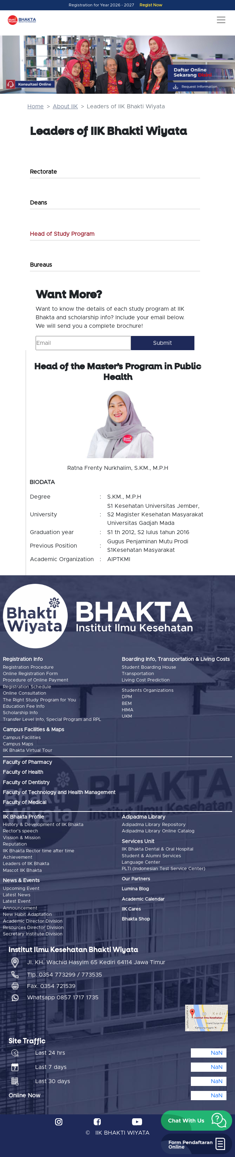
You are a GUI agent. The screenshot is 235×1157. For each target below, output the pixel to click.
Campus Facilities (22, 737)
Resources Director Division (33, 927)
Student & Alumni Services (151, 856)
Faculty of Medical (24, 802)
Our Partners (136, 879)
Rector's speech (20, 831)
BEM (127, 703)
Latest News (16, 895)
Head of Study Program (62, 234)
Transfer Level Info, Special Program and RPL (52, 719)
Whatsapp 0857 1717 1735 (63, 997)
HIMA (128, 710)
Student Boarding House (149, 667)
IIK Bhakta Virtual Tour (27, 750)
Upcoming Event (21, 888)
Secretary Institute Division (33, 934)
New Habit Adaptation (27, 914)
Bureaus (41, 265)
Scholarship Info (20, 713)
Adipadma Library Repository (154, 824)
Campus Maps (18, 744)
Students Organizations (147, 690)
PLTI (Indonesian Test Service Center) (163, 869)
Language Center (141, 862)
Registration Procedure (28, 667)
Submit (162, 343)
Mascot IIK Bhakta (22, 870)
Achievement (17, 857)
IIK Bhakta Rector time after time (38, 851)
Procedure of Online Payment (35, 680)
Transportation (138, 674)
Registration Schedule (27, 687)
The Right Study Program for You (39, 700)
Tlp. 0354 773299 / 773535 (64, 975)
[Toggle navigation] (221, 20)
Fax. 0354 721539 (51, 986)
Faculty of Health (23, 772)
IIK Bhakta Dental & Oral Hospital (157, 849)
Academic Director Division (33, 921)
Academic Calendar (143, 899)
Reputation (15, 844)
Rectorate (43, 172)
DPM (127, 697)
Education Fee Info (24, 706)
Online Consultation (24, 693)
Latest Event (17, 901)
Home (35, 106)
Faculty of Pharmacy (27, 762)
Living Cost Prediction (146, 680)
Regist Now (151, 5)
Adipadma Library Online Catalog (158, 831)
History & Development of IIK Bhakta (43, 824)
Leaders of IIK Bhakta (26, 864)
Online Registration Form (30, 674)
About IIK (65, 106)
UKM (127, 716)
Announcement (20, 908)
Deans (38, 203)
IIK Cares (131, 909)
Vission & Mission (22, 838)
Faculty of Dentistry (26, 782)
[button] (196, 1120)
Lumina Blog (135, 889)
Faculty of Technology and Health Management (59, 792)
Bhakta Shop (136, 919)
